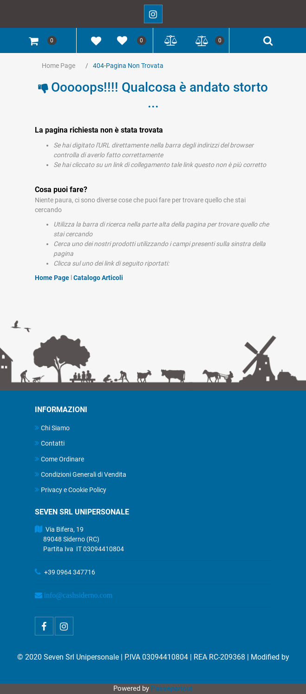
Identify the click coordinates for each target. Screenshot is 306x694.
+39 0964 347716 (69, 572)
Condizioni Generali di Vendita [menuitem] (80, 474)
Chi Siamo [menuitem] (52, 428)
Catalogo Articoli (98, 277)
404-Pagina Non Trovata (128, 65)
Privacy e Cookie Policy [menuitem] (70, 490)
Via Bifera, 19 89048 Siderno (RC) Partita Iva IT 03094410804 (79, 539)
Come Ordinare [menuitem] (59, 459)
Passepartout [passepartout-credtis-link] (172, 688)
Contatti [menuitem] (50, 443)
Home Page (58, 65)
